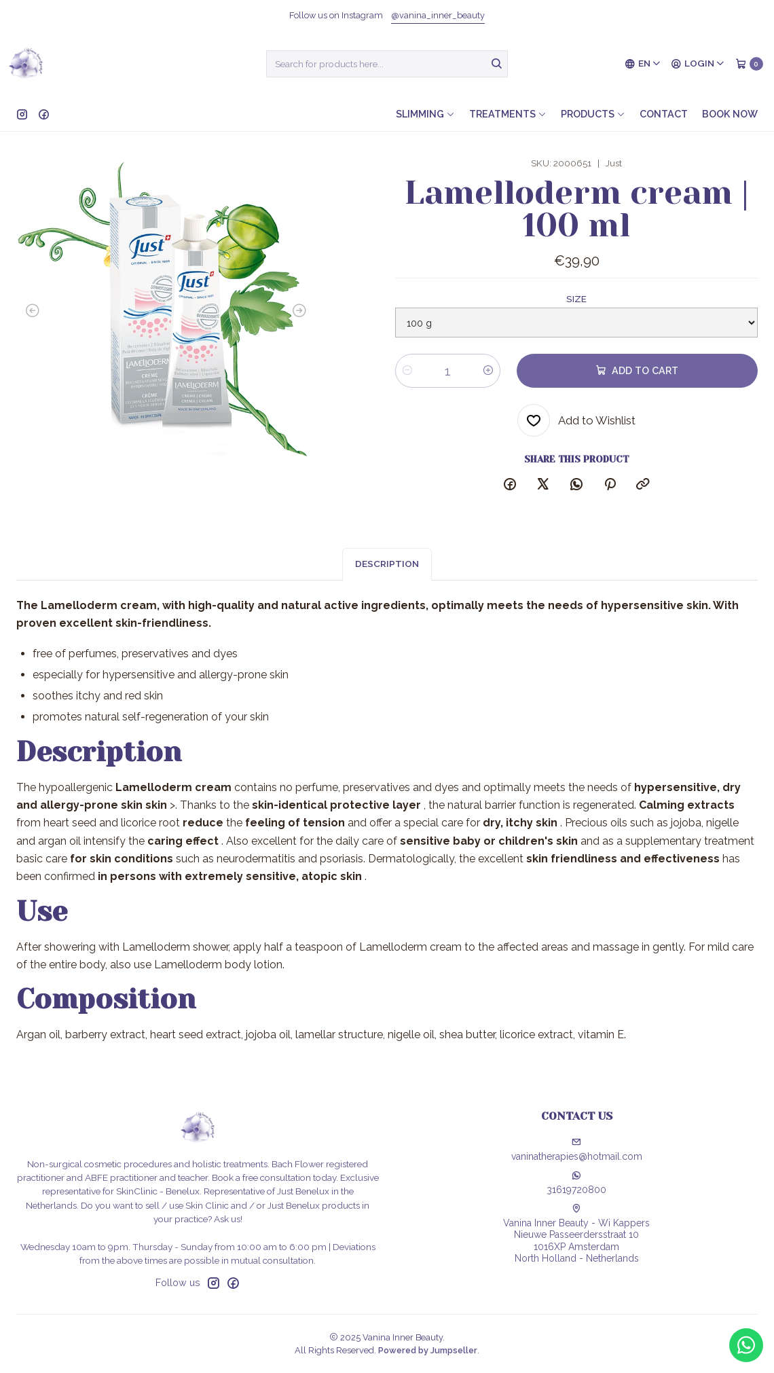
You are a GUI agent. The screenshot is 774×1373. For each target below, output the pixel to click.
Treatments (508, 114)
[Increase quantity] (488, 370)
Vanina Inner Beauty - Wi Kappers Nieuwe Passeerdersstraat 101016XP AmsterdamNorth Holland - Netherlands (576, 1234)
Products (593, 114)
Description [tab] (387, 577)
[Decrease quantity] (407, 370)
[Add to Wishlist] (576, 420)
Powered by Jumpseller (427, 1350)
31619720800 (576, 1183)
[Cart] (749, 64)
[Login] (698, 63)
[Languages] (643, 63)
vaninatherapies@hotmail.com (576, 1149)
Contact (664, 114)
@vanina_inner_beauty (438, 15)
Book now (730, 114)
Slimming (425, 114)
